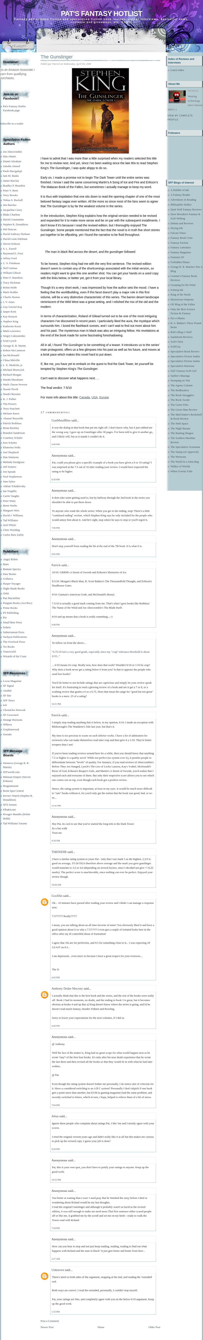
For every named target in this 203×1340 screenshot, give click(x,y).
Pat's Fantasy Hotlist (101, 13)
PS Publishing (11, 612)
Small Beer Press (12, 622)
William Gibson (12, 272)
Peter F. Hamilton (13, 277)
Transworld (9, 651)
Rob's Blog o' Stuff (181, 332)
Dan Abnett (9, 156)
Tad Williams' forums (15, 823)
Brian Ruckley (11, 428)
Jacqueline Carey (12, 209)
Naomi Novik (10, 389)
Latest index (177, 70)
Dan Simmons (11, 457)
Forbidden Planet (180, 262)
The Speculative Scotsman (185, 447)
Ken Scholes (10, 442)
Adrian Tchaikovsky (14, 486)
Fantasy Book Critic (182, 237)
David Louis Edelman (15, 238)
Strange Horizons (12, 719)
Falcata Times (178, 232)
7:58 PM (55, 1228)
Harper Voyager (12, 583)
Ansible (7, 690)
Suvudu (7, 734)
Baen (6, 564)
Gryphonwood (11, 729)
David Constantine (13, 219)
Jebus (55, 1116)
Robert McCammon (14, 350)
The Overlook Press (14, 641)
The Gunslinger (57, 56)
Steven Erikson (11, 243)
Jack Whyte (9, 525)
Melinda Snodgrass (13, 462)
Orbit (6, 593)
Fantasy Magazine (181, 252)
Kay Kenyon (10, 316)
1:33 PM (55, 1311)
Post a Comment (50, 1321)
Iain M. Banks (11, 175)
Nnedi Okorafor (12, 394)
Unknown (57, 1270)
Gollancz (8, 578)
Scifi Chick (177, 341)
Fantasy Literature (181, 247)
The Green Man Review (184, 409)
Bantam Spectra (12, 569)
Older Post (154, 1327)
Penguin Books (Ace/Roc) (17, 603)
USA (94, 397)
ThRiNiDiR (59, 852)
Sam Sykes (9, 481)
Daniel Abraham (12, 161)
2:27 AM (55, 1259)
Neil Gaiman (10, 268)
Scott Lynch (9, 340)
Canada (84, 397)
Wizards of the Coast (14, 656)
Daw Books (9, 574)
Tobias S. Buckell (13, 200)
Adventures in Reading (183, 199)
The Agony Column (182, 385)
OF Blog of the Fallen (183, 304)
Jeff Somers (9, 466)
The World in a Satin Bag (185, 461)
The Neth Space (179, 423)
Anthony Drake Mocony (67, 988)
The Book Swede (180, 399)
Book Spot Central (13, 790)
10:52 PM (56, 1179)
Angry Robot (10, 559)
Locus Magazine (12, 681)
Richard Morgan (12, 374)
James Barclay (11, 180)
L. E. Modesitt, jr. (13, 365)
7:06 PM (55, 528)
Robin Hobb (10, 287)
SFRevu (7, 724)
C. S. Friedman (11, 263)
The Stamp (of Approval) (185, 451)
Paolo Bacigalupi (12, 171)
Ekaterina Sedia (12, 447)
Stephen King (10, 321)
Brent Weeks (10, 505)
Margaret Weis (11, 510)
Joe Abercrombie (12, 151)
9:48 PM (55, 624)
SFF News (9, 700)
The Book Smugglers (182, 395)
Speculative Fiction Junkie (185, 356)
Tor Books (9, 646)
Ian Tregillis (9, 491)
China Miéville (11, 360)
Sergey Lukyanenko (14, 335)
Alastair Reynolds (13, 418)
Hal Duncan (9, 229)
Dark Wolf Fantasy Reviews (186, 209)
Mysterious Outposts (182, 299)
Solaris (7, 627)
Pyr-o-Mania (178, 318)
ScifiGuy (176, 346)
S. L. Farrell (9, 248)
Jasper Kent (9, 311)
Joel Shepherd (11, 452)
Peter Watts (9, 500)
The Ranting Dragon (182, 433)
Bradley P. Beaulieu (14, 185)
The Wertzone (178, 456)
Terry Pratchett (11, 408)
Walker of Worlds (180, 466)
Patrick (56, 565)
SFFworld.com (11, 772)
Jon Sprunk (9, 471)
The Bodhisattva (180, 390)
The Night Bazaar (180, 428)
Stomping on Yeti (180, 380)
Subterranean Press (13, 632)
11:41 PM (56, 805)
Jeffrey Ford (10, 258)
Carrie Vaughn (11, 496)
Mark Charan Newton (15, 384)
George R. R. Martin (14, 345)
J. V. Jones (9, 302)
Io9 (5, 705)
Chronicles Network (14, 710)
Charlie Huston (11, 297)
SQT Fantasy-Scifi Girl (183, 370)
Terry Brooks (10, 195)
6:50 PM (55, 479)
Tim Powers (9, 403)
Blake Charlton (11, 214)
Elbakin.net (9, 809)
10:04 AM (56, 884)
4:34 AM (55, 840)
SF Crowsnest (11, 714)
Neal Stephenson (12, 476)
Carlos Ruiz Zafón (13, 534)
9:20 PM (55, 1149)
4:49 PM (55, 1026)
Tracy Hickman (11, 282)
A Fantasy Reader (180, 194)
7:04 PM (55, 1105)
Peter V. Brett (10, 190)
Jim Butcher (9, 205)
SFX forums (10, 804)
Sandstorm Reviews (182, 337)
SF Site (7, 695)
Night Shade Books (14, 588)
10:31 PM (56, 704)
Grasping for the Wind (183, 285)
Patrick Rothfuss (12, 423)
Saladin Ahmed (11, 166)
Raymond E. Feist (13, 253)
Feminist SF (177, 257)
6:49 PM (55, 444)
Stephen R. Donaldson (15, 224)
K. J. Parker (9, 399)
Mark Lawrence (12, 331)
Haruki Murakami (13, 379)
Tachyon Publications (15, 636)
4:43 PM (55, 977)
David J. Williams (13, 515)
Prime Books (10, 607)
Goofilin (56, 895)
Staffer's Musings (180, 375)
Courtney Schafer (12, 437)
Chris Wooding (11, 529)
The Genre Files (179, 404)
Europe (104, 397)
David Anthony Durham (16, 234)
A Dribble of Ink (180, 190)
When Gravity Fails (182, 471)
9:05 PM (55, 554)
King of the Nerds (181, 294)
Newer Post (47, 1327)
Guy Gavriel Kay (12, 306)
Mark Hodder (10, 292)
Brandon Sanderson (14, 432)
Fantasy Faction (179, 242)
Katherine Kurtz (12, 326)
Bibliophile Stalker (181, 204)
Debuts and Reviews (182, 223)
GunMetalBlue (61, 420)
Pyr (5, 617)
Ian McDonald (11, 355)
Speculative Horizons (182, 366)
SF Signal (8, 685)
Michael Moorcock (13, 369)
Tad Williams (10, 520)
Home (101, 1327)
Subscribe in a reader (11, 123)
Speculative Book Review (185, 351)
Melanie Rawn (11, 413)
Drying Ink (177, 228)
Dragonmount (10, 785)
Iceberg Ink (177, 289)
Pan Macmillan (11, 598)
